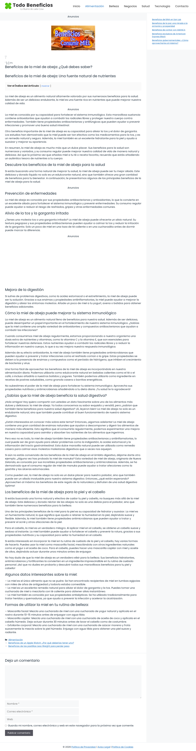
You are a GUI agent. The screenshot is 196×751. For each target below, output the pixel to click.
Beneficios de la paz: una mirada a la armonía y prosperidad (169, 24)
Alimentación (94, 6)
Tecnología (162, 6)
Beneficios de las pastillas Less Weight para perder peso (38, 646)
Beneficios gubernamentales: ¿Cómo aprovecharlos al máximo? (170, 42)
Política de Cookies (122, 746)
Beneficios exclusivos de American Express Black (169, 35)
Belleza (114, 6)
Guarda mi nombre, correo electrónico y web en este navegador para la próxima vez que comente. (71, 725)
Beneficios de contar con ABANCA (168, 29)
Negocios (130, 6)
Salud (146, 6)
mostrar (45, 86)
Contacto (181, 6)
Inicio (76, 6)
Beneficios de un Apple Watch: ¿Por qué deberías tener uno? (41, 642)
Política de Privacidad (83, 746)
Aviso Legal (104, 746)
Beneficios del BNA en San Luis (166, 19)
